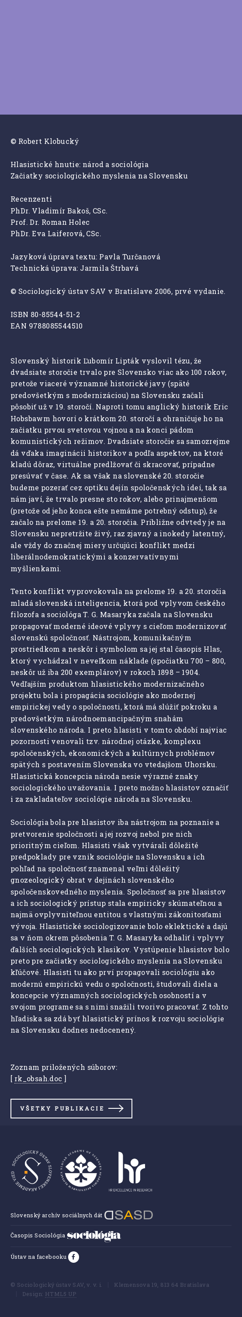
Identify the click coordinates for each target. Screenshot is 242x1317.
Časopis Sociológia (65, 1235)
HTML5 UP (60, 1293)
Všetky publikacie (62, 1108)
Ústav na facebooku (39, 1256)
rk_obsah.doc (38, 1078)
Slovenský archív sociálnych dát (81, 1215)
